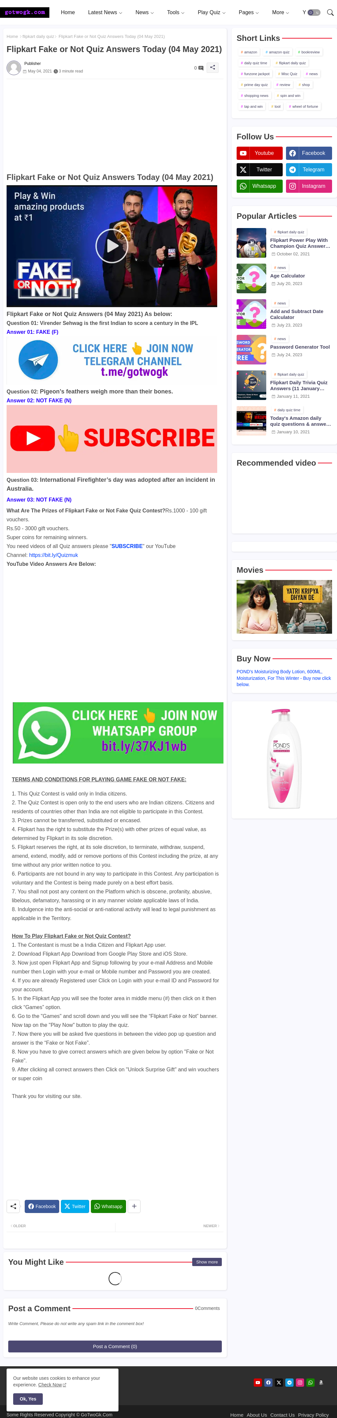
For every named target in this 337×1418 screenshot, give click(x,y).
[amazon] (321, 1382)
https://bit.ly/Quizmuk (53, 555)
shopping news (256, 96)
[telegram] (289, 1382)
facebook (313, 153)
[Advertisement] (115, 125)
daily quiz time (255, 63)
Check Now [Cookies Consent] (50, 1384)
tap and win (253, 106)
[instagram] (300, 1382)
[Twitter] (75, 1206)
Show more (207, 1261)
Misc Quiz (289, 74)
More (278, 12)
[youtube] (258, 1382)
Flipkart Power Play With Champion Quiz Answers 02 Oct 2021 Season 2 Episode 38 (299, 243)
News (142, 12)
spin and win (290, 96)
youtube (264, 153)
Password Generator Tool (300, 347)
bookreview (310, 52)
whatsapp (264, 186)
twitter (264, 169)
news (313, 74)
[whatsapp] (310, 1382)
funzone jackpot (257, 74)
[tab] (68, 12)
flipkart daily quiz (38, 36)
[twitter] (279, 1382)
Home (68, 12)
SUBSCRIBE (127, 546)
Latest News (102, 12)
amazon (250, 52)
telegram (313, 169)
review (285, 85)
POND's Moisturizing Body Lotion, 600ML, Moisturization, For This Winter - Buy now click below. (284, 678)
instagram (313, 186)
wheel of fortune (305, 106)
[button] (314, 12)
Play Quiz (209, 12)
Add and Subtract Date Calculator (297, 314)
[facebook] (268, 1382)
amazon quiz (279, 52)
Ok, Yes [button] (28, 1399)
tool (278, 106)
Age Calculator (287, 275)
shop (306, 85)
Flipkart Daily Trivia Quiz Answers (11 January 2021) (298, 385)
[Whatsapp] (108, 1206)
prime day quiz (256, 85)
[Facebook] (42, 1206)
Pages (246, 12)
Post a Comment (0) (115, 1346)
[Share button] (134, 1206)
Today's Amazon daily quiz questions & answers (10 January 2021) (300, 421)
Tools (173, 12)
